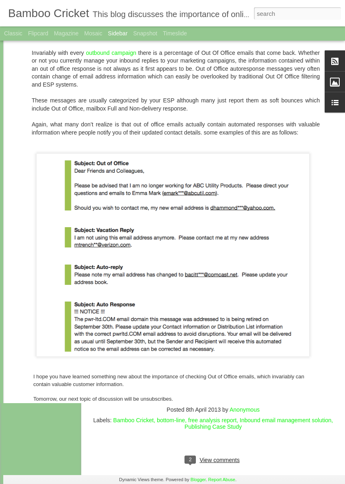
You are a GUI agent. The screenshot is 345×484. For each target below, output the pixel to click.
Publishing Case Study (213, 426)
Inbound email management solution (286, 420)
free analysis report (212, 420)
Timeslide (175, 33)
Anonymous (245, 409)
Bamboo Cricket (133, 420)
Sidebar (118, 33)
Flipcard (38, 33)
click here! (225, 398)
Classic (13, 33)
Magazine (66, 33)
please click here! (254, 374)
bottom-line (171, 420)
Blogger (198, 479)
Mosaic (93, 33)
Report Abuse (221, 479)
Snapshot (145, 33)
